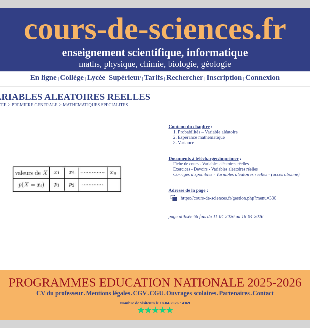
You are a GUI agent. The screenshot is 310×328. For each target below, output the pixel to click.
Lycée (96, 77)
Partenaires (234, 293)
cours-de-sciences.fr (155, 28)
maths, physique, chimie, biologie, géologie (155, 64)
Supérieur (125, 77)
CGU (156, 293)
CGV (140, 293)
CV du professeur (59, 293)
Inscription (224, 77)
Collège (72, 77)
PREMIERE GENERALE (35, 105)
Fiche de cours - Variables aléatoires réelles (211, 164)
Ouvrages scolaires (191, 293)
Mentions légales (108, 293)
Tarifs (153, 77)
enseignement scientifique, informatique (155, 52)
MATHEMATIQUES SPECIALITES (95, 105)
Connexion (262, 77)
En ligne (43, 77)
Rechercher (184, 77)
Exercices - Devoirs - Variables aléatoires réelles (215, 169)
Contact (263, 293)
